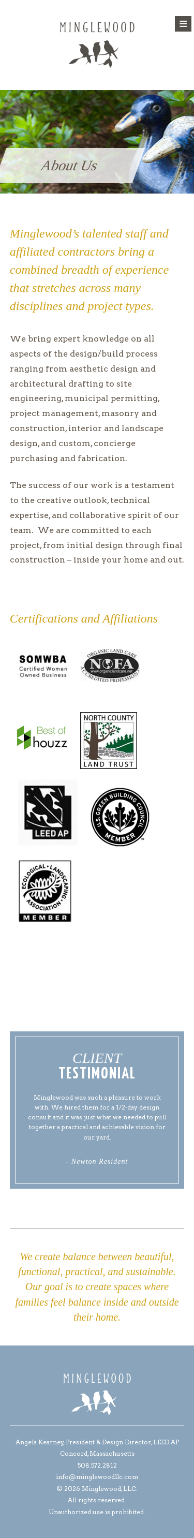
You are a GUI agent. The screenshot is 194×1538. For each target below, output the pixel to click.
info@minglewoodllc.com (97, 1477)
